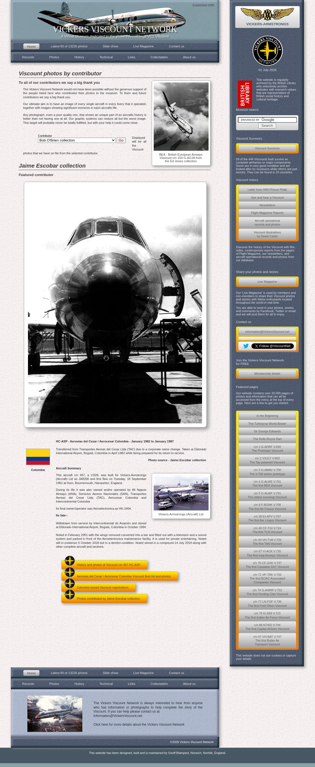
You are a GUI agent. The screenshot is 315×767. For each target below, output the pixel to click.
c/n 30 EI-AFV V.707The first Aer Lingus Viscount (267, 518)
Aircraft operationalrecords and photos (267, 222)
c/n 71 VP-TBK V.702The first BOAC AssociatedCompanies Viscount (267, 578)
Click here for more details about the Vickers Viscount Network (139, 724)
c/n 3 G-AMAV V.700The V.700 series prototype (267, 471)
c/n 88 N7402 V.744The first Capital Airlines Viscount (267, 626)
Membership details (267, 373)
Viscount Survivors (267, 148)
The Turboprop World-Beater (267, 423)
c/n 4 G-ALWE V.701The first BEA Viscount (267, 483)
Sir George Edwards (267, 431)
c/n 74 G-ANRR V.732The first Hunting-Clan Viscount (267, 592)
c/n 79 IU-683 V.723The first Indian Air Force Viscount (267, 615)
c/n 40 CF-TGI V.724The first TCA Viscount (267, 530)
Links (131, 57)
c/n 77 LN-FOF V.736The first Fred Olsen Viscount (267, 603)
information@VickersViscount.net (267, 331)
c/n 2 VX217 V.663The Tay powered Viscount (267, 460)
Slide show (110, 46)
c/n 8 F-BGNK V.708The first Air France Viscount (267, 506)
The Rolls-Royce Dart (267, 439)
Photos (54, 57)
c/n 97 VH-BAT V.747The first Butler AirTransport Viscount (267, 640)
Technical (106, 57)
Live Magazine (267, 281)
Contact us (176, 46)
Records (28, 57)
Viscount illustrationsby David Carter (267, 234)
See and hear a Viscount (267, 197)
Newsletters (267, 205)
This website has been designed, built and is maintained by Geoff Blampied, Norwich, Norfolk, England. (157, 752)
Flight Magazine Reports (267, 212)
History (79, 57)
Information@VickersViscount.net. (118, 716)
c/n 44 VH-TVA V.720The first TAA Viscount (267, 541)
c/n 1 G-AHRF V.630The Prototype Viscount (267, 448)
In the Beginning (267, 415)
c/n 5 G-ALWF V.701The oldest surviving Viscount (267, 495)
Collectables (159, 57)
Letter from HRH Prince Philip (267, 189)
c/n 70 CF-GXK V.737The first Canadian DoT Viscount (267, 564)
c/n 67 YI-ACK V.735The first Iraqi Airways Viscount (267, 553)
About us (189, 57)
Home (31, 46)
